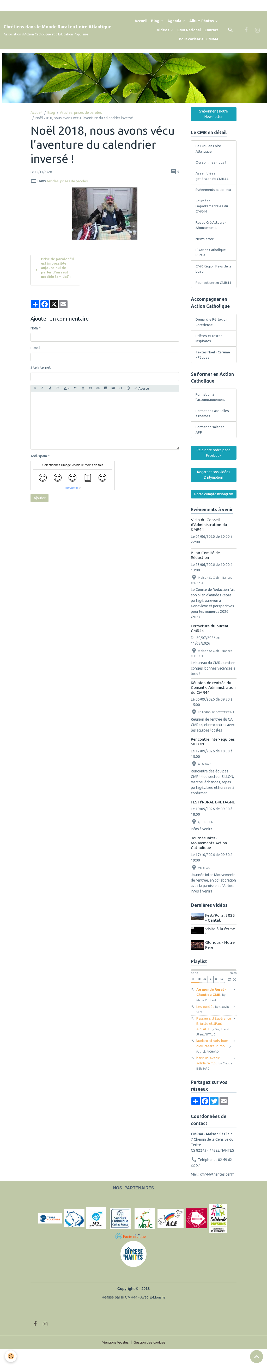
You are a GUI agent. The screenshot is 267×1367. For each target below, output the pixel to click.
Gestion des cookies (150, 1360)
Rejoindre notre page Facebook (213, 469)
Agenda (174, 21)
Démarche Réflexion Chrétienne (212, 336)
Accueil (141, 21)
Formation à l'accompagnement (211, 412)
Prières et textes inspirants (209, 353)
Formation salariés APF (210, 445)
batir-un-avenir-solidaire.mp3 (209, 1080)
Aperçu (141, 389)
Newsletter (205, 246)
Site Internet (41, 368)
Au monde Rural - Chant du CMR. (211, 1010)
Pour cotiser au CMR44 (198, 39)
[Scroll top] (256, 1356)
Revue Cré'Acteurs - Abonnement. (212, 232)
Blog (155, 21)
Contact (211, 30)
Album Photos (202, 21)
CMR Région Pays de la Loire (212, 276)
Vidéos (163, 30)
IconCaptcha (71, 488)
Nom (34, 329)
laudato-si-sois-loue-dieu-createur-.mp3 (214, 1063)
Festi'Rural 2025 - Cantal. (220, 933)
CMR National (189, 30)
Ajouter (40, 499)
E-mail (35, 349)
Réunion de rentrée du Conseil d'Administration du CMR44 (213, 704)
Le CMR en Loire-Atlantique (209, 148)
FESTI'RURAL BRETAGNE (213, 818)
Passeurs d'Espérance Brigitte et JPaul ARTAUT (214, 1043)
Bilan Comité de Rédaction (205, 571)
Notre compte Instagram (213, 510)
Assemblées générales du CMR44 (212, 176)
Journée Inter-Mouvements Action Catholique (209, 859)
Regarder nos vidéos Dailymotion (213, 491)
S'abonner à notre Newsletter (213, 114)
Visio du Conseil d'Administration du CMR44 (209, 541)
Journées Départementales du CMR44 (212, 212)
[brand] (57, 30)
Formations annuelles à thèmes (213, 429)
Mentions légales (115, 1360)
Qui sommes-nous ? (211, 162)
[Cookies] (11, 1356)
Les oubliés (212, 1025)
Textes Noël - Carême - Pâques (213, 369)
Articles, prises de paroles (81, 112)
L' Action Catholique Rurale (211, 260)
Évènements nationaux (206, 193)
